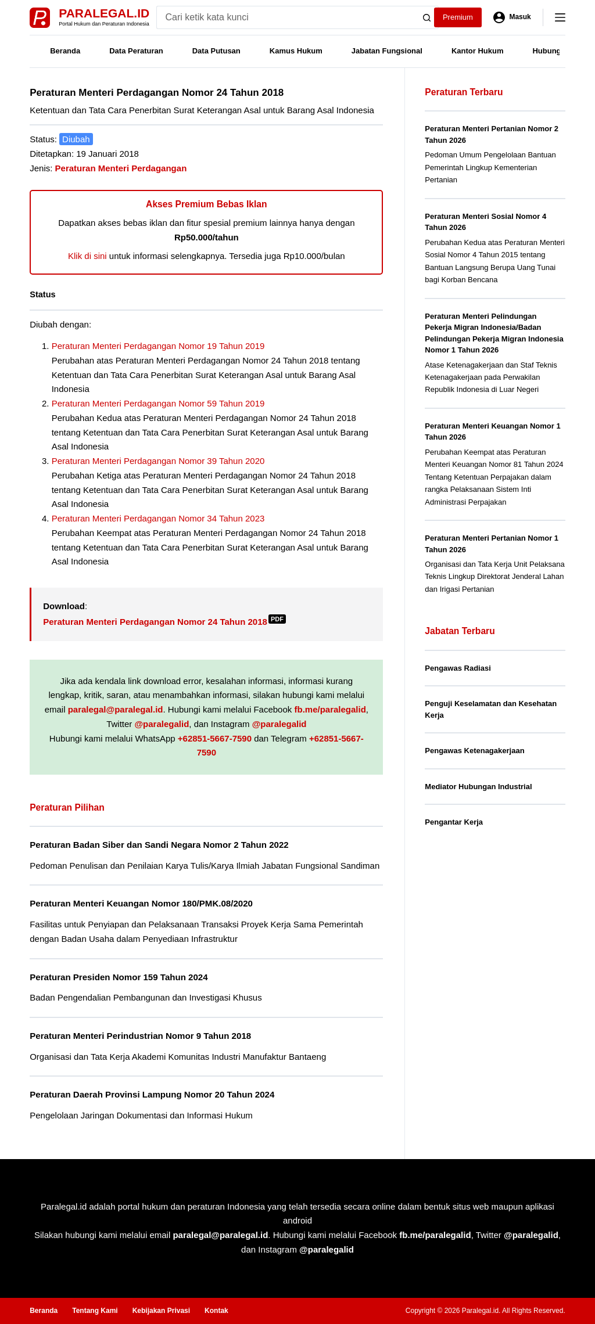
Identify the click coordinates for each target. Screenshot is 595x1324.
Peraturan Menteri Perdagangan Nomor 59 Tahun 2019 (158, 403)
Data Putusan (216, 50)
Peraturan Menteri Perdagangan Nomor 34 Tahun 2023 (158, 518)
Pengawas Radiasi (457, 668)
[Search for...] (286, 17)
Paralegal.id (104, 13)
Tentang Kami (94, 1311)
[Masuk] (512, 17)
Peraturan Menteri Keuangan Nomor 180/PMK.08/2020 (141, 903)
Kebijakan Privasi (161, 1311)
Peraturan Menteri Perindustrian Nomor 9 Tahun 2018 (140, 1036)
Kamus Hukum (296, 50)
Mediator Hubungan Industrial (478, 786)
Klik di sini (87, 256)
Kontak (216, 1311)
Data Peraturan (136, 50)
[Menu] (560, 17)
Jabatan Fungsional (387, 50)
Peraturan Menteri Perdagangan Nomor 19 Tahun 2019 (158, 346)
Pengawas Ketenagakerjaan (474, 750)
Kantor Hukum (477, 50)
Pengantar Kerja (454, 822)
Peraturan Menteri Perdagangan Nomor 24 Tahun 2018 (164, 622)
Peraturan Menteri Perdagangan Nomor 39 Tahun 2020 (158, 461)
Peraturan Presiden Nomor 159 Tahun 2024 (118, 977)
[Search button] (427, 17)
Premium (458, 17)
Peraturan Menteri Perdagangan (121, 168)
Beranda (65, 50)
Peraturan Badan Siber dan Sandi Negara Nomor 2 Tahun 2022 (159, 845)
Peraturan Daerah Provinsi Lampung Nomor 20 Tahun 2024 (152, 1094)
